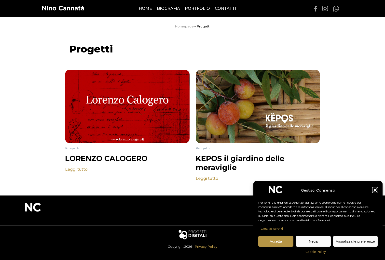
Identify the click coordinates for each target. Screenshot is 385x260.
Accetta (276, 241)
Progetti (72, 148)
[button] (375, 190)
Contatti (225, 8)
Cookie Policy (315, 252)
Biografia (168, 8)
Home (145, 8)
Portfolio (197, 8)
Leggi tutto (76, 169)
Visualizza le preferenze (355, 241)
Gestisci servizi (272, 229)
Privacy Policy (206, 246)
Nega (313, 241)
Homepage (184, 26)
